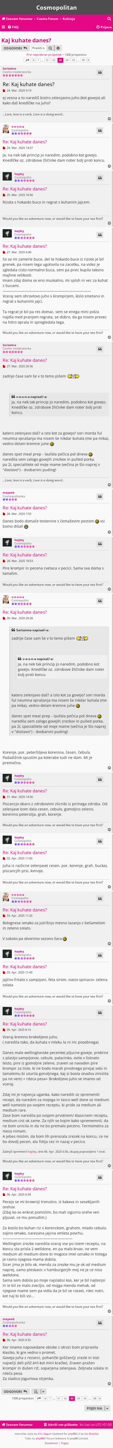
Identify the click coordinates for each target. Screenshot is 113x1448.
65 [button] (73, 60)
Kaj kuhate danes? (26, 40)
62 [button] (54, 60)
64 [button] (67, 60)
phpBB (40, 1438)
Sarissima (9, 68)
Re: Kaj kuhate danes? (28, 84)
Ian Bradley (91, 1433)
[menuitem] (109, 18)
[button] (27, 60)
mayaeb (8, 492)
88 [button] (83, 60)
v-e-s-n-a (18, 126)
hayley (19, 174)
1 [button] (38, 60)
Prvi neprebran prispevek (44, 55)
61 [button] (47, 60)
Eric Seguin (45, 1433)
